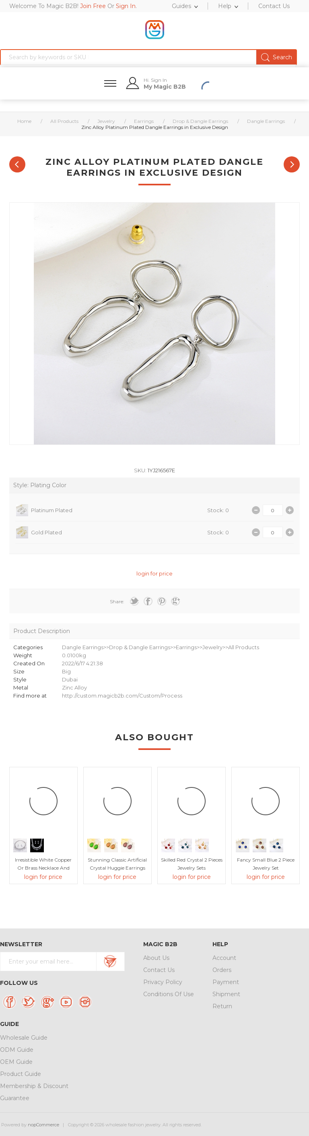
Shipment (226, 994)
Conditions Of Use (168, 994)
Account (224, 958)
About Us (156, 958)
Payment (225, 982)
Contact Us (159, 970)
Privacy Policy (162, 982)
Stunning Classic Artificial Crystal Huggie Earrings (117, 864)
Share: (117, 601)
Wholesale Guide (23, 1037)
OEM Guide (16, 1061)
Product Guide (20, 1074)
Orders (221, 970)
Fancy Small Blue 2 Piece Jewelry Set (266, 864)
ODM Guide (16, 1049)
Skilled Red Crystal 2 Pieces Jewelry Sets (191, 864)
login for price (154, 573)
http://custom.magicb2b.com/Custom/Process (122, 695)
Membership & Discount (34, 1086)
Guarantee (14, 1098)
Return (222, 1006)
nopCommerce (43, 1125)
